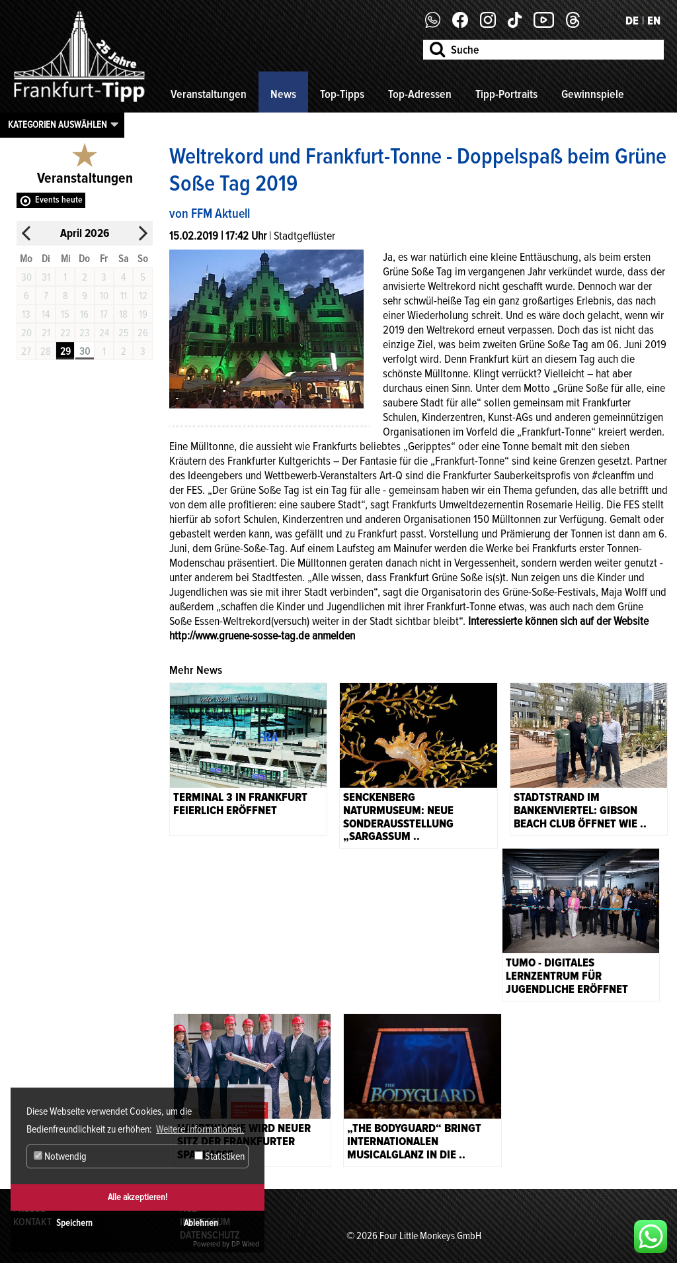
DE (632, 20)
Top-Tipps (342, 94)
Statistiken (219, 1156)
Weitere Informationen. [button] (200, 1129)
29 (65, 351)
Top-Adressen (420, 94)
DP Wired (245, 1244)
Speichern (74, 1223)
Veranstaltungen (209, 94)
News (283, 94)
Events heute (59, 199)
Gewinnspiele (592, 94)
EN (653, 20)
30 (84, 351)
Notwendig (60, 1156)
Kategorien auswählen (57, 124)
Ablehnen (201, 1223)
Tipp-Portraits (506, 94)
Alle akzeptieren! (137, 1197)
